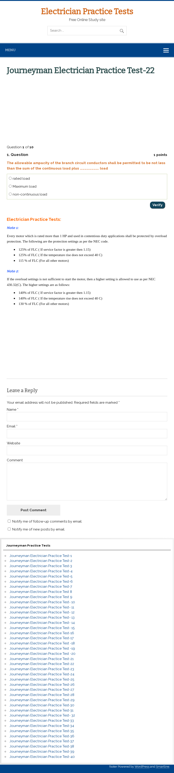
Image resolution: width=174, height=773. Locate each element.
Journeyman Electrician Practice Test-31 (41, 710)
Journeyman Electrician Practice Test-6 (41, 582)
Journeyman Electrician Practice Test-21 (42, 659)
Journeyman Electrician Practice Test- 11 (42, 607)
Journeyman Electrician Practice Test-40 (42, 757)
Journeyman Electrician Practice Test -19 (42, 648)
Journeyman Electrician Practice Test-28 (42, 695)
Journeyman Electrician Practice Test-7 (41, 586)
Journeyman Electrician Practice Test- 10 (42, 602)
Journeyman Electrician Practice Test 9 (41, 597)
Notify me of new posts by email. (38, 529)
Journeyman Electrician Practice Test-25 (42, 679)
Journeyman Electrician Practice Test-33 (42, 721)
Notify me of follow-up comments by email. (47, 521)
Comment (15, 460)
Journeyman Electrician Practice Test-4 (41, 571)
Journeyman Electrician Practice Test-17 (42, 638)
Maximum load (22, 186)
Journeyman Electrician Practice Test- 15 (42, 628)
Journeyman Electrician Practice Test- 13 (42, 617)
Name (12, 409)
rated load (19, 179)
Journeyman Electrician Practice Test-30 (42, 705)
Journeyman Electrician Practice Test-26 (42, 685)
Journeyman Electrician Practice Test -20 (42, 654)
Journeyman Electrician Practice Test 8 (41, 592)
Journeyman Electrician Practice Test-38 (42, 746)
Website (13, 443)
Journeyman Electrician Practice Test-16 (42, 633)
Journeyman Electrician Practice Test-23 (42, 669)
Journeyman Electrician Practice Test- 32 (42, 715)
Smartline (162, 766)
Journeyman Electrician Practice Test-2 (41, 561)
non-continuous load (28, 194)
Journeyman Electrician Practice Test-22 (42, 664)
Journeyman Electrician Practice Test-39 (42, 751)
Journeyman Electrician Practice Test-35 (42, 731)
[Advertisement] (87, 109)
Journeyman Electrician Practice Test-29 (42, 700)
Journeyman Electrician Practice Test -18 (42, 643)
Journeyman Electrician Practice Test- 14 (42, 623)
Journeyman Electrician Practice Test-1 (41, 556)
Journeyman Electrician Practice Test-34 (42, 726)
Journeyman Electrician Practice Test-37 (42, 741)
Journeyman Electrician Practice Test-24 (42, 674)
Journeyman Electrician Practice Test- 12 (42, 612)
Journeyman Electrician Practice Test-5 (41, 576)
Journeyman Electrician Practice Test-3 (41, 566)
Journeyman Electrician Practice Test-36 (42, 736)
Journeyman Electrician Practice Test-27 (42, 690)
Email (12, 426)
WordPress (142, 766)
